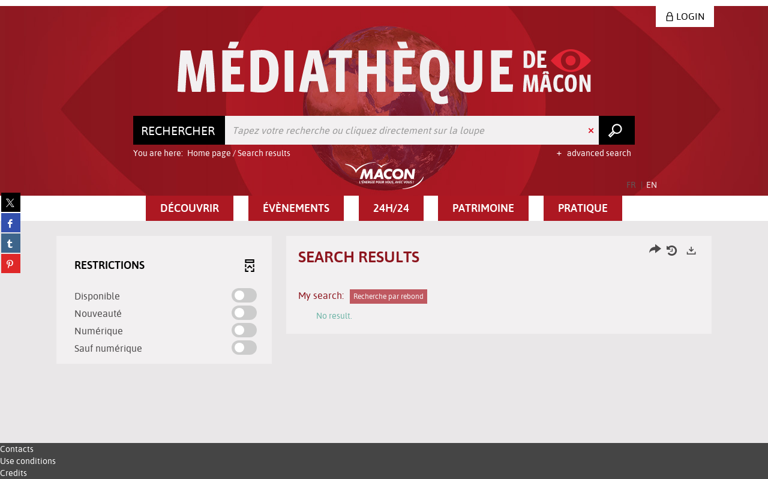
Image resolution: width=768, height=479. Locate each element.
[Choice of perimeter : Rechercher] (179, 130)
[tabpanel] (384, 301)
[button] (189, 208)
